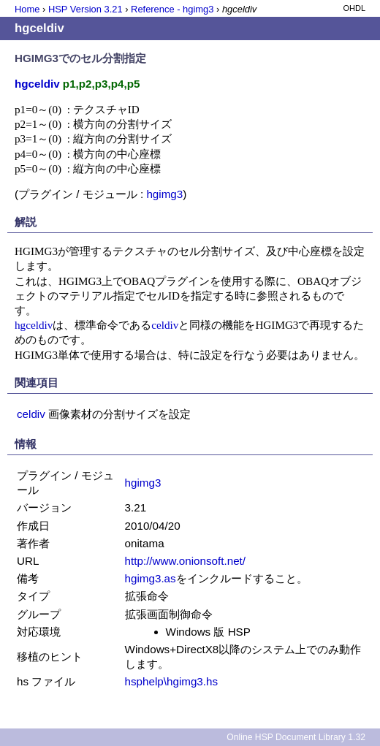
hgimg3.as (150, 578)
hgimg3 (164, 194)
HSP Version (85, 9)
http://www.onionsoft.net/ (185, 561)
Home (27, 9)
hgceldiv (34, 325)
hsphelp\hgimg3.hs (171, 681)
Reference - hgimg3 (172, 9)
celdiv (164, 325)
